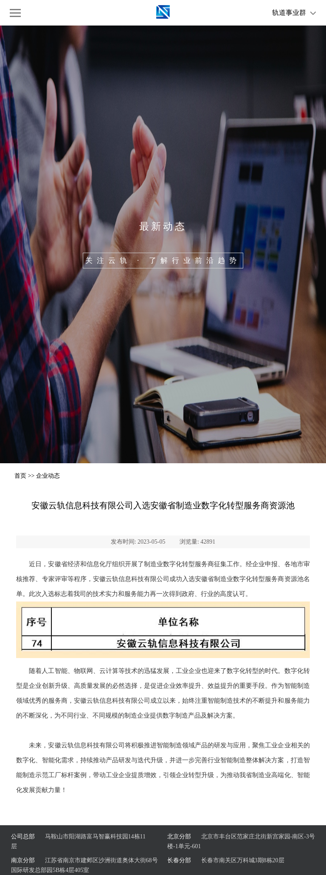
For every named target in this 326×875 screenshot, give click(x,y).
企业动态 (48, 476)
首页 (20, 476)
